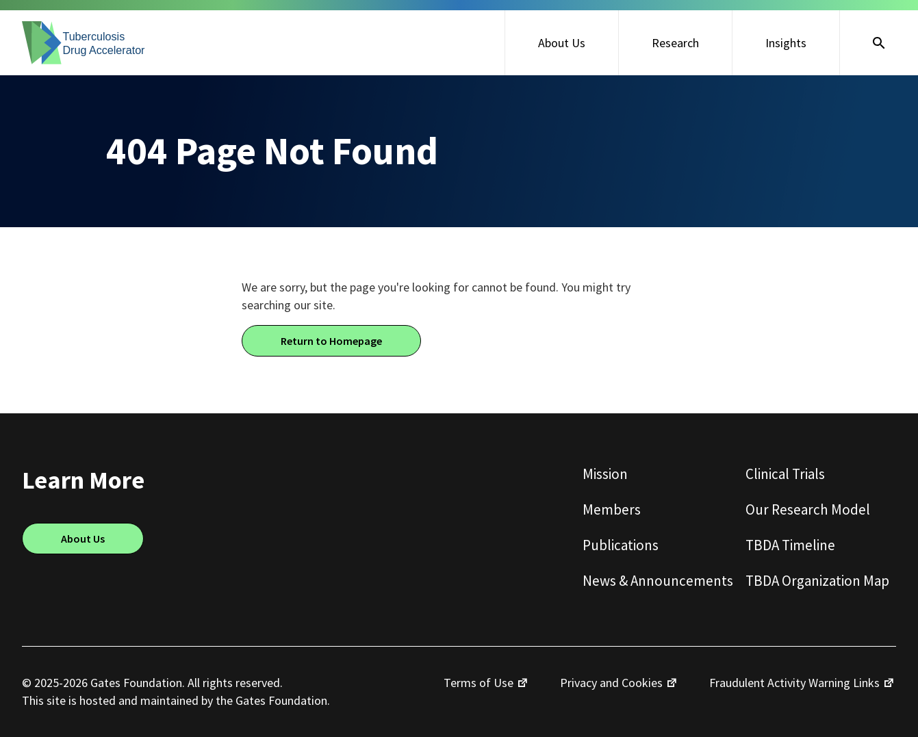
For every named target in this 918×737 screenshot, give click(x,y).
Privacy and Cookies (611, 682)
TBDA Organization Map (817, 580)
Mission (605, 474)
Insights (785, 43)
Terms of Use (478, 682)
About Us (561, 43)
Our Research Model (807, 509)
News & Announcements (658, 580)
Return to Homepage (331, 341)
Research (675, 43)
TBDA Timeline (790, 545)
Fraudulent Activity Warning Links (794, 682)
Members (612, 509)
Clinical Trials (785, 474)
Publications (621, 545)
